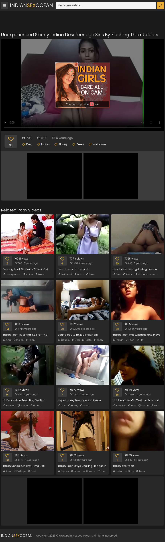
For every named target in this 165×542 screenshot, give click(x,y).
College (19, 471)
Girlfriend (65, 274)
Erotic (128, 274)
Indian (45, 144)
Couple (64, 340)
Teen (80, 144)
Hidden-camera (146, 274)
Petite (87, 340)
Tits (139, 340)
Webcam (99, 144)
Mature (35, 405)
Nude (155, 405)
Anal (7, 340)
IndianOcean (31, 5)
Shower (89, 471)
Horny (73, 405)
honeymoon (12, 274)
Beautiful (119, 405)
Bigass (63, 471)
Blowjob (9, 405)
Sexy (129, 471)
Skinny (63, 144)
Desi (29, 144)
